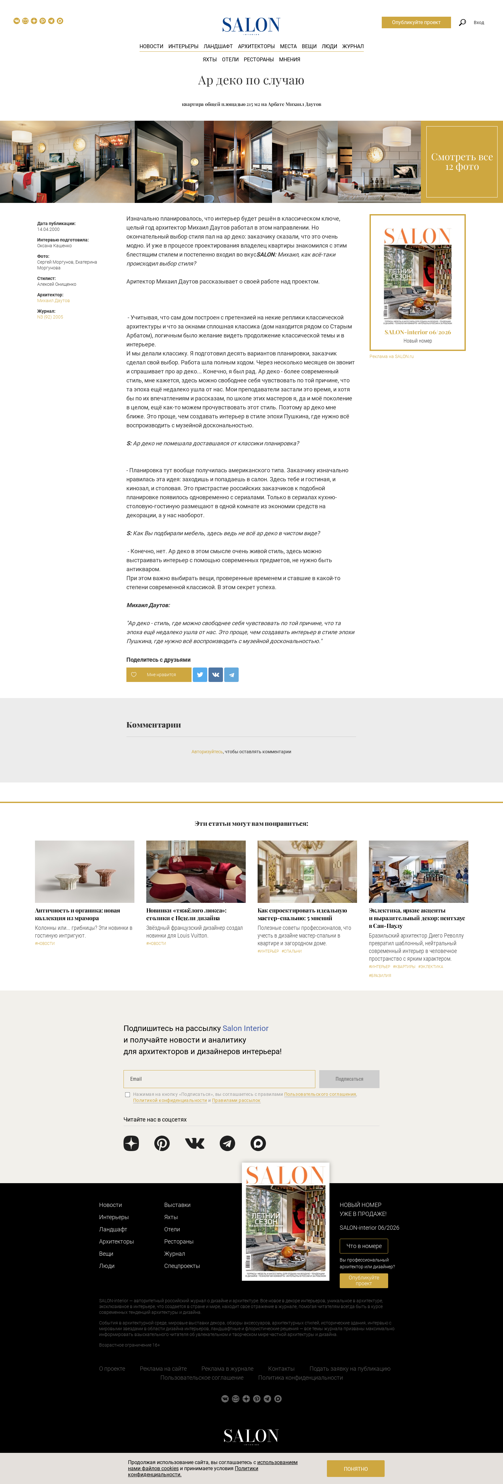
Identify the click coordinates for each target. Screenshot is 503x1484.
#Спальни (292, 951)
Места (288, 46)
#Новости (45, 944)
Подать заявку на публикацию (350, 1368)
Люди (329, 46)
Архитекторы (256, 46)
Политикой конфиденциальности (170, 1100)
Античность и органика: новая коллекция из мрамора (77, 914)
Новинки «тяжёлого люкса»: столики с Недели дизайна (186, 914)
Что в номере (364, 1246)
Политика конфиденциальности (300, 1377)
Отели (230, 60)
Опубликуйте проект (416, 22)
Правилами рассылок (236, 1100)
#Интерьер (268, 951)
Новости (151, 46)
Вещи (309, 46)
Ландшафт (218, 46)
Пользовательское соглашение (201, 1377)
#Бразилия (380, 976)
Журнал (353, 46)
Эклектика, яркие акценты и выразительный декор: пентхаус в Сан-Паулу (417, 918)
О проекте (112, 1368)
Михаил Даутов (53, 300)
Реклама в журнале (227, 1368)
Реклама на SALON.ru (392, 356)
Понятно (356, 1469)
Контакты (281, 1368)
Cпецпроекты (182, 1265)
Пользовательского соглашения (320, 1094)
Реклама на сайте (163, 1368)
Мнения (289, 60)
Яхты (210, 60)
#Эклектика (430, 967)
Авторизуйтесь (207, 751)
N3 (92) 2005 (50, 316)
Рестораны (259, 60)
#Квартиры (404, 967)
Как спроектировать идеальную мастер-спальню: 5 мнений (302, 914)
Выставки (177, 1204)
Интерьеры (183, 46)
